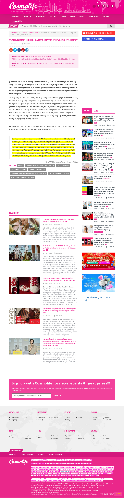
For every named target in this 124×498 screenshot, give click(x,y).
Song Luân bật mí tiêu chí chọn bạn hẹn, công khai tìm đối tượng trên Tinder (104, 204)
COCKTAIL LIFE (27, 16)
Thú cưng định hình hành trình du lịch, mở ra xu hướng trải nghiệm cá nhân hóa (46, 26)
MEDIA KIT (40, 455)
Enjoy (25, 418)
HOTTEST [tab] (87, 110)
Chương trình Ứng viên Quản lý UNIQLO (40, 165)
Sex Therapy (54, 418)
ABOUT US (12, 455)
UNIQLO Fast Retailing (18, 169)
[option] (64, 26)
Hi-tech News (40, 437)
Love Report (42, 418)
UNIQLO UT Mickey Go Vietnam (59, 173)
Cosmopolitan (15, 418)
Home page (15, 16)
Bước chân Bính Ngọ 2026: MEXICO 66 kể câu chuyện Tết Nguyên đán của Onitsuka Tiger (58, 280)
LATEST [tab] (96, 110)
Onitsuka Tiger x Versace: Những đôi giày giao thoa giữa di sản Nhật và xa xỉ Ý (58, 220)
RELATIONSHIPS (40, 16)
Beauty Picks (27, 436)
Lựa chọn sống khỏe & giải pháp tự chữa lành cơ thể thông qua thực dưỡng (104, 144)
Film (94, 438)
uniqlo (20, 165)
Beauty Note (27, 438)
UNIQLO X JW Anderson (37, 169)
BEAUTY (72, 16)
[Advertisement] (50, 75)
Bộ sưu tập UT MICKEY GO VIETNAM (22, 177)
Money (80, 418)
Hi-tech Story (55, 438)
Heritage (107, 438)
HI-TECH (81, 16)
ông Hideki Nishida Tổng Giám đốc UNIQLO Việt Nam (28, 173)
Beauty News (13, 437)
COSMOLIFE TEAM (27, 455)
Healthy (67, 420)
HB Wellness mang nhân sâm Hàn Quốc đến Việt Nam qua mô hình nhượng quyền (103, 155)
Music (94, 436)
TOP (118, 494)
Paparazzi (81, 436)
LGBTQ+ (41, 420)
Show (107, 436)
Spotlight (68, 436)
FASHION (63, 16)
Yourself (67, 418)
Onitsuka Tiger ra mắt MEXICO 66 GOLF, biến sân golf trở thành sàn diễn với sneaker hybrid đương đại (60, 248)
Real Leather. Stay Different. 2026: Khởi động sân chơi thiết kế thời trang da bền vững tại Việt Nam (59, 312)
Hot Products (55, 436)
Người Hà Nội (65, 472)
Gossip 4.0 (81, 438)
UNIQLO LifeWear (63, 165)
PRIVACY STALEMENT (56, 455)
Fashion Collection (108, 419)
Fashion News (33, 33)
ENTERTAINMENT (94, 16)
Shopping (14, 420)
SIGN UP (57, 396)
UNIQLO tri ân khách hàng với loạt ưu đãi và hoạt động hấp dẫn (31, 56)
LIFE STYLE (53, 16)
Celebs (67, 438)
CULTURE (106, 16)
